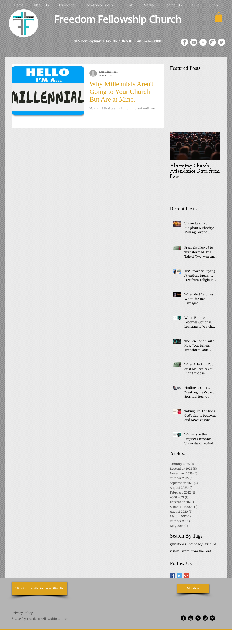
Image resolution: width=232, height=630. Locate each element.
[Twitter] (221, 42)
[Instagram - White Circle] (212, 42)
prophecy (196, 544)
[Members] (193, 588)
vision (174, 551)
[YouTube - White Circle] (193, 42)
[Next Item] (212, 145)
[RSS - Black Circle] (198, 618)
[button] (219, 17)
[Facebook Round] (183, 618)
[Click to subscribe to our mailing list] (39, 588)
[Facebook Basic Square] (172, 575)
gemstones (178, 544)
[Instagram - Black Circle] (205, 618)
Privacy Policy (22, 613)
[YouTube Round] (190, 618)
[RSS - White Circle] (203, 42)
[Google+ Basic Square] (186, 575)
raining (210, 544)
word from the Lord (196, 551)
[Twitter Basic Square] (179, 575)
